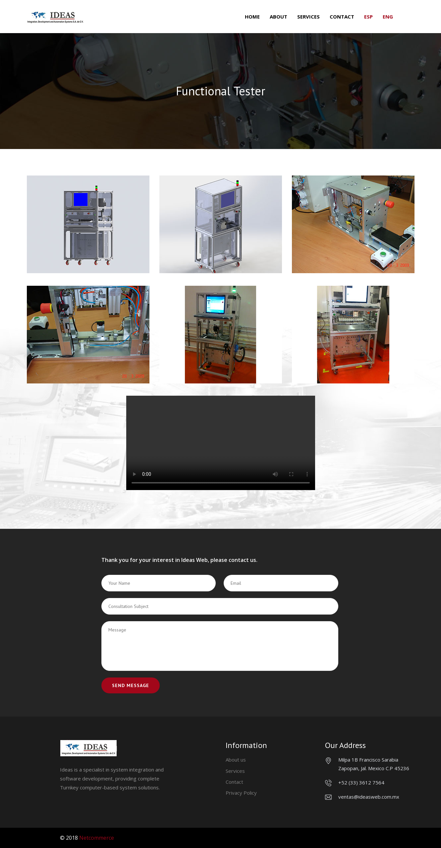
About (278, 16)
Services (308, 16)
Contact (342, 16)
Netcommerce (96, 837)
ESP (368, 16)
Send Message (130, 685)
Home (252, 16)
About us (236, 759)
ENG (388, 16)
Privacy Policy (241, 792)
